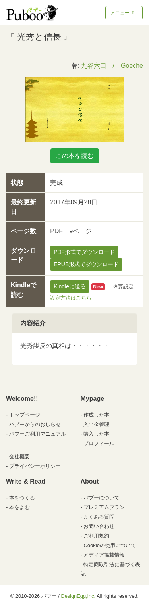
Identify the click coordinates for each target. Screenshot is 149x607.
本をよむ (19, 507)
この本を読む (75, 155)
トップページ (24, 415)
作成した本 (96, 415)
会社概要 (19, 456)
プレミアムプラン (104, 507)
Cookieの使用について (109, 545)
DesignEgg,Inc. (78, 596)
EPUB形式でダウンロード (86, 264)
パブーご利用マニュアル (37, 434)
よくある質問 (98, 517)
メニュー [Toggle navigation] (122, 12)
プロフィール (98, 443)
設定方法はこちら (70, 298)
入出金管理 (96, 424)
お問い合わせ (98, 526)
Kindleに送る (70, 286)
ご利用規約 (96, 536)
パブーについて (101, 498)
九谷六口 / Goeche (112, 65)
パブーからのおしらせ (35, 424)
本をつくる (22, 498)
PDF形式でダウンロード (84, 252)
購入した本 (96, 434)
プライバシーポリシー (35, 466)
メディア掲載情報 (104, 555)
